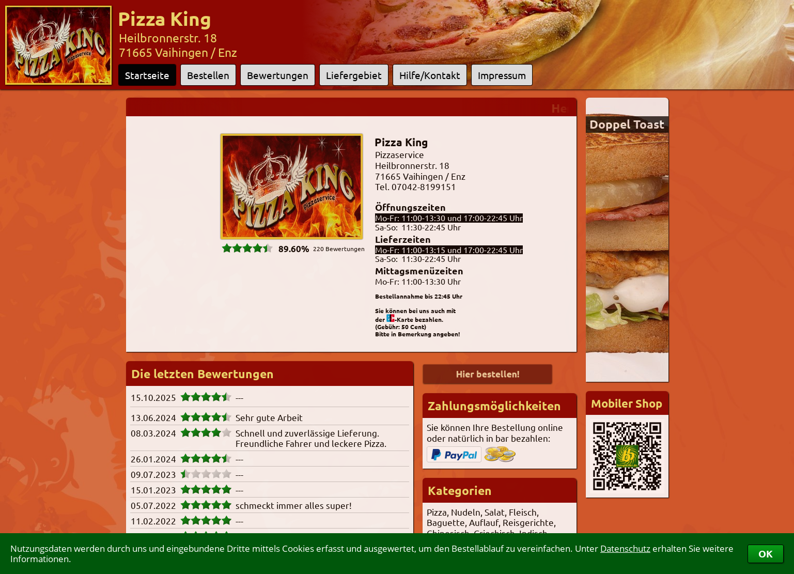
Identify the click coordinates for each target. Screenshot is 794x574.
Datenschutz (625, 548)
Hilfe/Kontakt (429, 75)
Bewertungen (277, 75)
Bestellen (208, 75)
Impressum (502, 75)
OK (765, 553)
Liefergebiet (354, 75)
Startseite (147, 75)
